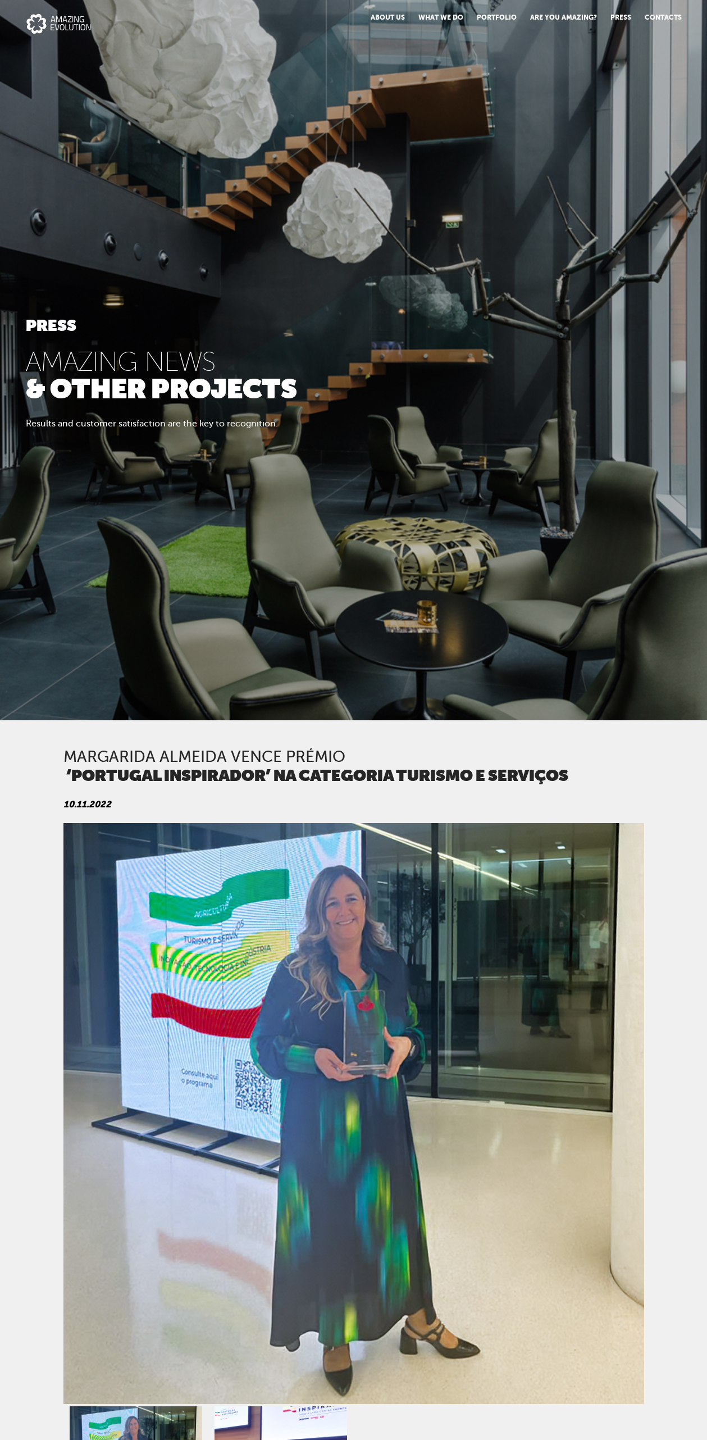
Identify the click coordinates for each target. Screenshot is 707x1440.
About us (388, 17)
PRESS (620, 17)
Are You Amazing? (563, 17)
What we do (440, 17)
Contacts (663, 17)
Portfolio (497, 17)
